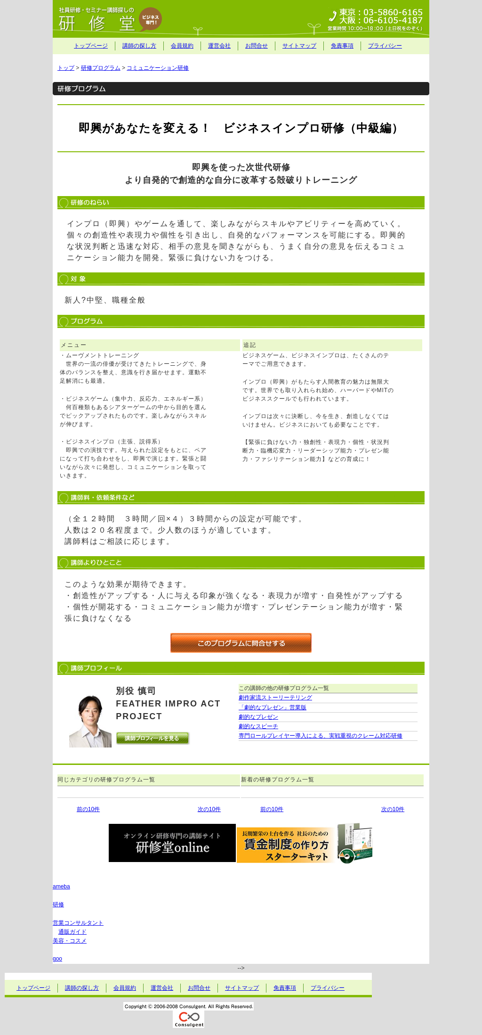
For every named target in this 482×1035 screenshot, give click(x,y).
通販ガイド (72, 931)
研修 (58, 904)
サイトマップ (299, 45)
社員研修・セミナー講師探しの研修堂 (241, 19)
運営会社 (219, 45)
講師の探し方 (139, 45)
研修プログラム (100, 68)
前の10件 (88, 809)
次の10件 (209, 809)
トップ (65, 68)
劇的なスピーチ (258, 726)
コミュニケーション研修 (158, 68)
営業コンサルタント (78, 923)
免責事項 (342, 45)
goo (57, 958)
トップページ (91, 45)
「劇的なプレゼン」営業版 (272, 707)
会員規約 (182, 45)
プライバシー (385, 45)
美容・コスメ (70, 940)
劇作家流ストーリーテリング (275, 697)
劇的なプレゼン (258, 717)
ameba (61, 886)
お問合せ (256, 45)
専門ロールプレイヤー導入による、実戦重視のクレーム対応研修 (320, 735)
